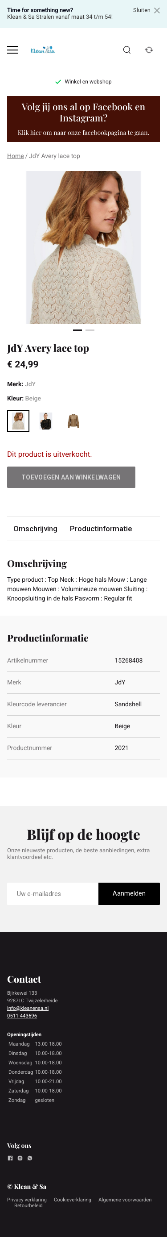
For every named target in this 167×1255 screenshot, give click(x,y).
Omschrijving (35, 528)
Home (15, 156)
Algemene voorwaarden (125, 1200)
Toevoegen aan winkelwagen (71, 477)
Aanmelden (129, 893)
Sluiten (146, 10)
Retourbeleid (28, 1205)
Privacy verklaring (27, 1200)
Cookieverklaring (72, 1200)
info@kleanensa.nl (28, 1008)
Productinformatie (101, 528)
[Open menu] (12, 50)
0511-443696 (22, 1016)
